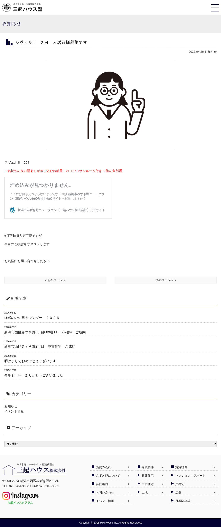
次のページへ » (165, 280)
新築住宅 (148, 475)
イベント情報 (14, 411)
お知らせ (211, 51)
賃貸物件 (181, 467)
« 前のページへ (55, 280)
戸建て (179, 484)
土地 (145, 492)
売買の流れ (103, 467)
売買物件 (148, 467)
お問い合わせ (105, 492)
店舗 (178, 492)
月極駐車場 (182, 501)
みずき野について (108, 475)
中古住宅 (148, 484)
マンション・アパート (190, 475)
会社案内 (102, 484)
